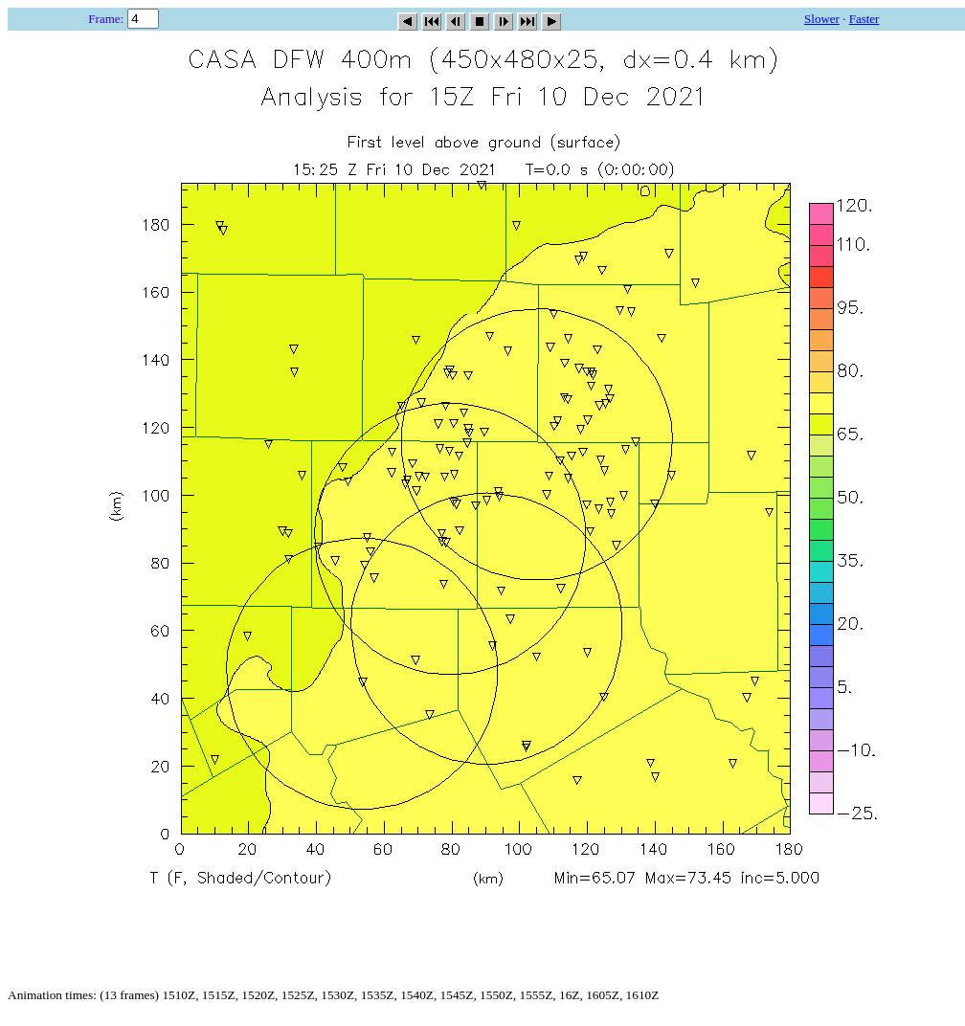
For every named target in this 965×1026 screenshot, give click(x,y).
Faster (864, 18)
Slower (822, 18)
